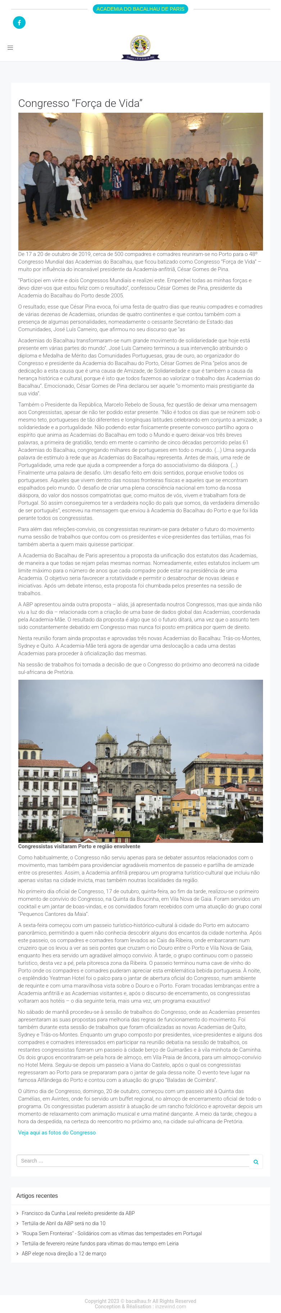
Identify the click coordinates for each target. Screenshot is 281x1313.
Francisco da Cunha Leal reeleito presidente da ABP (78, 1213)
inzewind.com (170, 1306)
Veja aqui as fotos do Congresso (57, 1132)
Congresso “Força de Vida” (80, 103)
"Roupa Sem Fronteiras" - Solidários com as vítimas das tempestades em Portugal (112, 1233)
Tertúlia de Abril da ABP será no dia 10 (64, 1223)
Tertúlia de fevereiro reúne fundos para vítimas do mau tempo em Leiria (100, 1243)
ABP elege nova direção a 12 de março (64, 1253)
